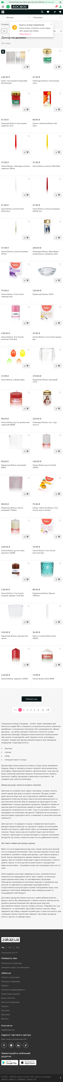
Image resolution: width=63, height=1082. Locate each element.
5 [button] (34, 710)
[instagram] (11, 1045)
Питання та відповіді (10, 981)
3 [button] (27, 710)
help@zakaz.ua (8, 1030)
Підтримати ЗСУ (9, 953)
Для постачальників (10, 1002)
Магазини (5, 1014)
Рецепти (5, 1006)
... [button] (40, 710)
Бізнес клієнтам (8, 998)
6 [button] (38, 710)
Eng (17, 947)
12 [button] (43, 710)
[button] (55, 12)
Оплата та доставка (10, 977)
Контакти (5, 1010)
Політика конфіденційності (13, 990)
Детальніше (49, 2)
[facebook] (3, 1045)
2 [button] (23, 710)
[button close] (60, 2)
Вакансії (4, 1019)
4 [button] (31, 710)
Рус (10, 947)
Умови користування (10, 994)
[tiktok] (25, 1045)
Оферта (4, 985)
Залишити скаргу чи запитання (15, 967)
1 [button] (20, 710)
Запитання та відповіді (11, 963)
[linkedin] (18, 1045)
